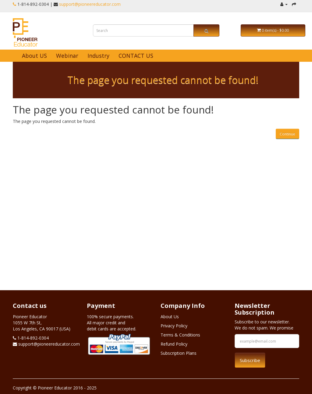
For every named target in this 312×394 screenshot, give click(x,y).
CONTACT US (136, 55)
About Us (170, 316)
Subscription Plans (179, 353)
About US (34, 55)
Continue (287, 134)
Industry (98, 55)
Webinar (67, 55)
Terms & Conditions (180, 335)
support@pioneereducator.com (90, 4)
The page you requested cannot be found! (162, 79)
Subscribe (250, 360)
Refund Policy (174, 344)
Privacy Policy (174, 326)
